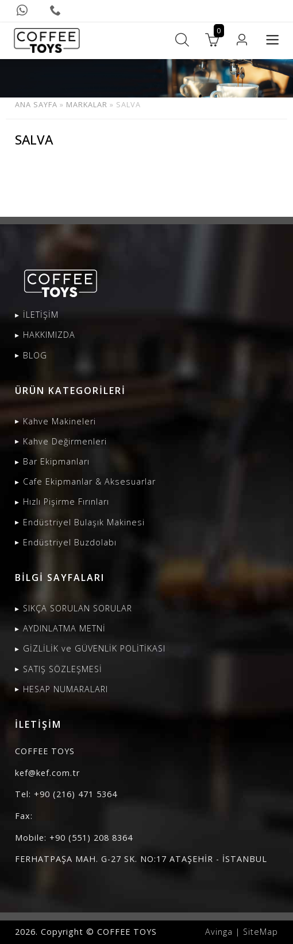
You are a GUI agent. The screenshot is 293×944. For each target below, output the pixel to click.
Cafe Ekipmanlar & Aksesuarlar (89, 481)
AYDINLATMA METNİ (64, 628)
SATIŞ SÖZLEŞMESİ (62, 669)
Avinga (219, 931)
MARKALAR (86, 104)
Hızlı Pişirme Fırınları (66, 501)
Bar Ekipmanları (56, 461)
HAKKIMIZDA (49, 334)
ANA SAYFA (36, 104)
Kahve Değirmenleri (65, 441)
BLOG (35, 355)
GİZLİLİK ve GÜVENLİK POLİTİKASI (94, 648)
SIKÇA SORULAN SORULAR (77, 608)
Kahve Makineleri (59, 421)
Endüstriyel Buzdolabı (70, 542)
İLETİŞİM (41, 314)
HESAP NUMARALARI (65, 689)
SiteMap (260, 931)
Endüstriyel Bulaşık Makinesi (84, 522)
